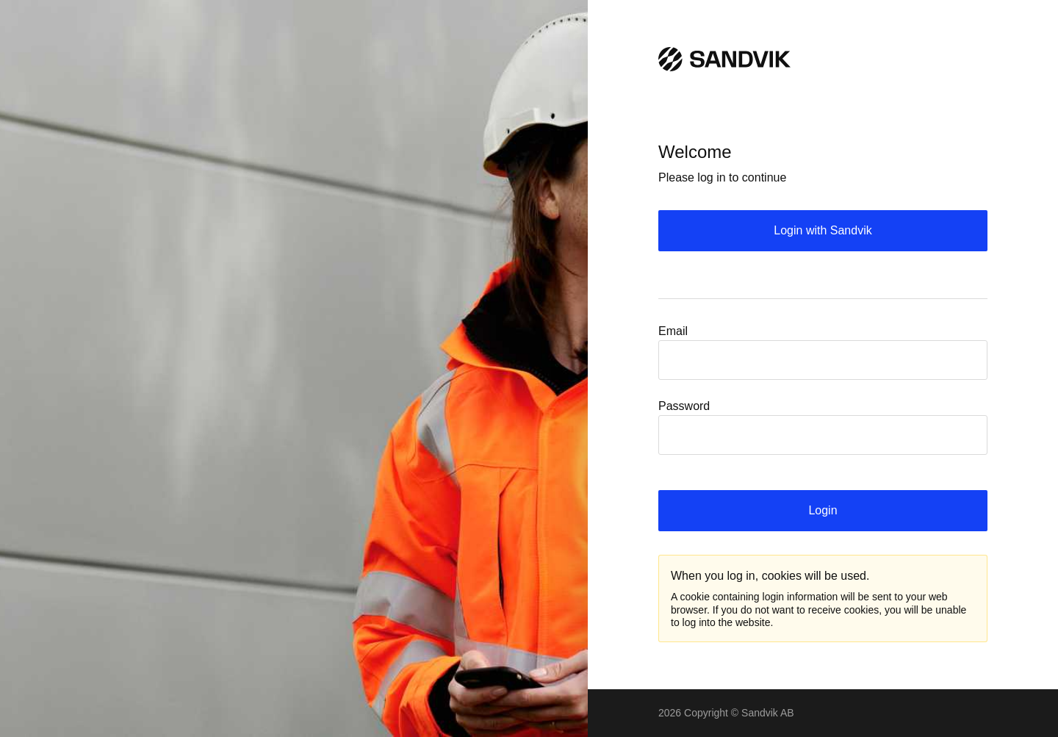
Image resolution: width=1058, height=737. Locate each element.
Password (684, 406)
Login (822, 510)
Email (673, 331)
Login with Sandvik (822, 230)
